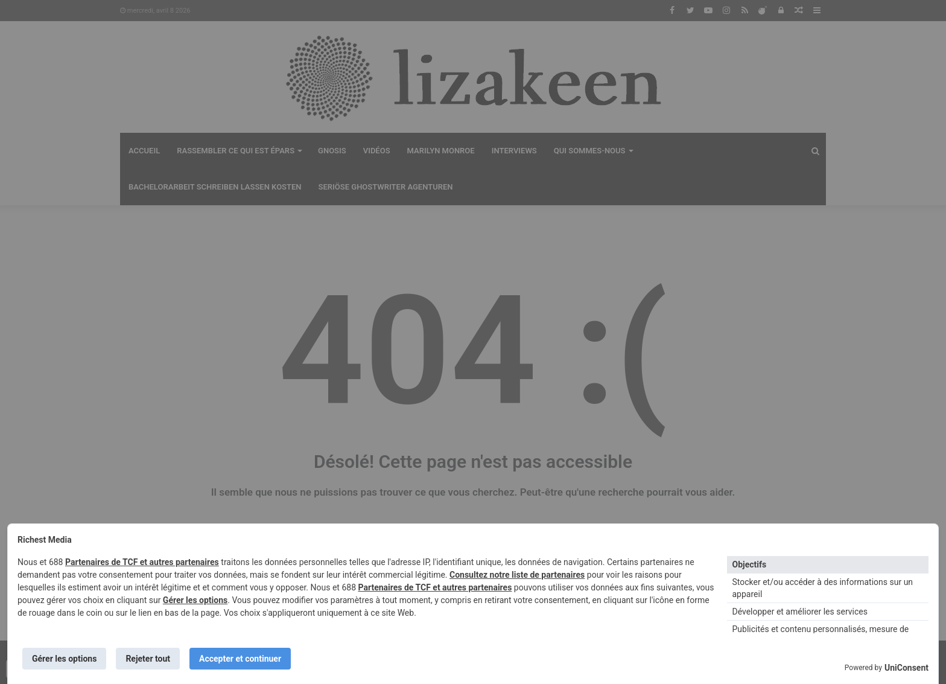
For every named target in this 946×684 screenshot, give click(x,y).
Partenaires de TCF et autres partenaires (142, 562)
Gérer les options (195, 600)
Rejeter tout (147, 658)
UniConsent (906, 668)
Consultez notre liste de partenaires (517, 575)
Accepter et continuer (240, 658)
